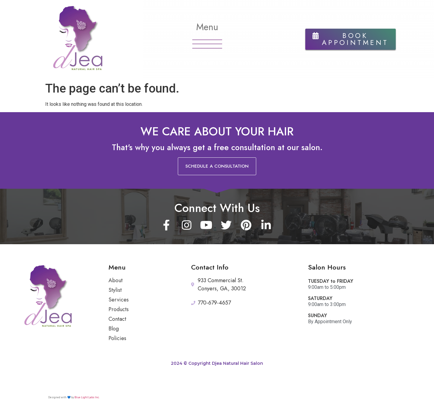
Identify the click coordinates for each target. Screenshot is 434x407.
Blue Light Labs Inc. (86, 397)
